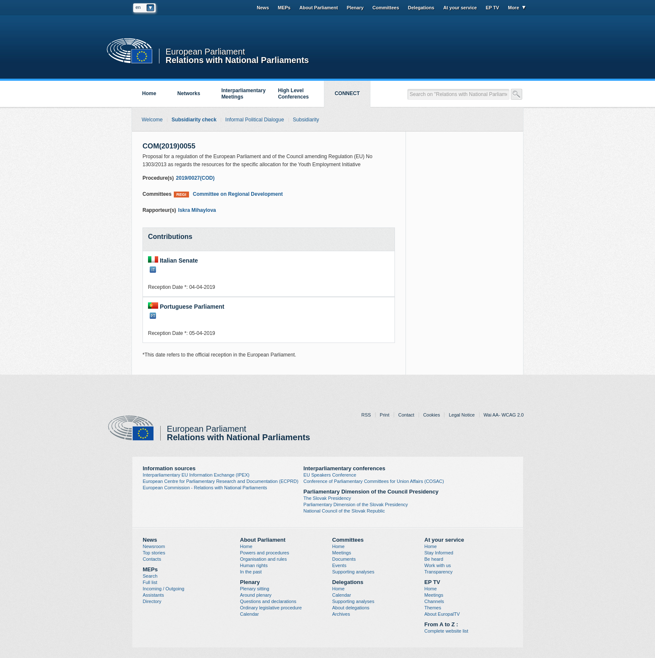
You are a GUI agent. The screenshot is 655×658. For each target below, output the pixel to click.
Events (339, 565)
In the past (251, 571)
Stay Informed (439, 552)
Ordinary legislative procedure (271, 607)
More (513, 7)
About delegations (351, 607)
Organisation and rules (263, 559)
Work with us (438, 565)
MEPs (284, 7)
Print (384, 414)
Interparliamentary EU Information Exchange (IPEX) (196, 474)
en (138, 7)
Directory (152, 601)
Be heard (434, 559)
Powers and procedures (264, 552)
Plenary (355, 7)
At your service (460, 7)
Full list (150, 582)
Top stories (154, 552)
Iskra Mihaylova (197, 210)
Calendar (249, 614)
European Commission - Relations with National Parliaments (205, 487)
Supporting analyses (353, 571)
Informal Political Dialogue (254, 120)
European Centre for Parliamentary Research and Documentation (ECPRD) (221, 481)
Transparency (439, 571)
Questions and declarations (268, 601)
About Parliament (318, 7)
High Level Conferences (293, 94)
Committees (386, 7)
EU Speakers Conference (330, 474)
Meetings (341, 552)
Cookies (431, 414)
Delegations (421, 7)
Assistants (153, 595)
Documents (344, 559)
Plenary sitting (254, 588)
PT (153, 316)
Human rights (254, 565)
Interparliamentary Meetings (243, 94)
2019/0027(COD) (195, 178)
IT (153, 269)
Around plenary (256, 595)
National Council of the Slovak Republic (344, 510)
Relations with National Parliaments (237, 59)
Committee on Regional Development (228, 194)
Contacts (152, 559)
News (263, 7)
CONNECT (346, 93)
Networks (188, 93)
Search (150, 575)
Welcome (152, 120)
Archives (341, 614)
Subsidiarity (306, 120)
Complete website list (447, 630)
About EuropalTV (442, 614)
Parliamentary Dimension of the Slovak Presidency (356, 504)
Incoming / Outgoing (163, 588)
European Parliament (205, 52)
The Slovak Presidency (327, 498)
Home (149, 93)
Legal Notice (461, 414)
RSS (366, 414)
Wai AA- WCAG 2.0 (504, 414)
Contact (406, 414)
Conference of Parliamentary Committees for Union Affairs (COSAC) (374, 481)
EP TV (492, 7)
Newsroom (154, 546)
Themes (433, 607)
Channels (434, 601)
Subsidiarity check (194, 120)
